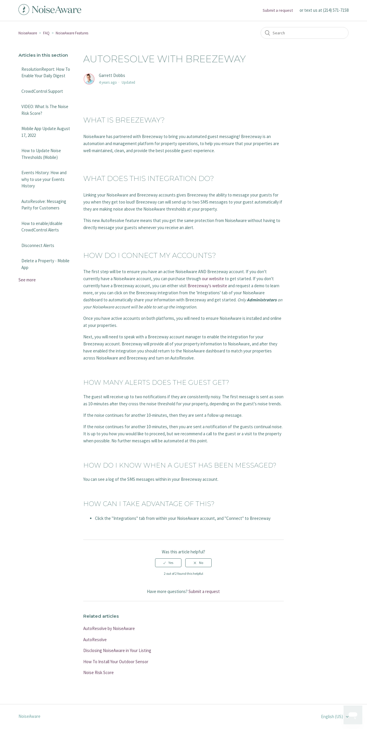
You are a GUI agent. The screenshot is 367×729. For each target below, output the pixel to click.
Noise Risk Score (98, 672)
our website (213, 278)
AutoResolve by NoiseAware (109, 628)
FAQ (46, 33)
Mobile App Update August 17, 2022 (45, 132)
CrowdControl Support (42, 91)
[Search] (305, 33)
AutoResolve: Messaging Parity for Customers (43, 205)
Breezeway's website (207, 285)
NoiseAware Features (72, 33)
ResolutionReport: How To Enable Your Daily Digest (45, 72)
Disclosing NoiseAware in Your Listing (117, 650)
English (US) (332, 716)
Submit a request (278, 10)
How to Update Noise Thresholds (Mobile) (41, 154)
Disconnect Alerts (37, 245)
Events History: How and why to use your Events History (44, 179)
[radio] (168, 562)
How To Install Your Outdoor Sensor (115, 661)
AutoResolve (95, 639)
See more (27, 280)
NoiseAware (27, 33)
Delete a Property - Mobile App (45, 264)
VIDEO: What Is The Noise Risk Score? (44, 110)
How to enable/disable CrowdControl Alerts (41, 227)
